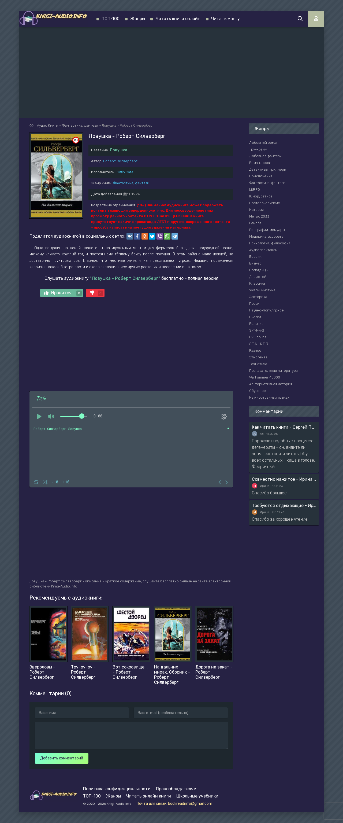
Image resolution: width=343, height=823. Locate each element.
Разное (255, 350)
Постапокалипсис (264, 203)
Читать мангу (225, 18)
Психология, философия (269, 243)
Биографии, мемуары (267, 230)
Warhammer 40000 (264, 377)
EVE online (258, 337)
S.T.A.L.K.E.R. (259, 344)
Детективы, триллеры (267, 169)
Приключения (261, 176)
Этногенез (258, 357)
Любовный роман (263, 143)
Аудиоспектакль (263, 250)
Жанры (137, 18)
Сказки (255, 317)
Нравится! (63, 293)
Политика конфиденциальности (117, 788)
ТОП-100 (111, 18)
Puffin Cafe (124, 172)
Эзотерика (258, 297)
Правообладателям (176, 788)
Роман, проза (260, 163)
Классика (257, 283)
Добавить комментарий (61, 758)
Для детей (257, 277)
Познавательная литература (273, 371)
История (256, 210)
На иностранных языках (269, 397)
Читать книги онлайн (178, 18)
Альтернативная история (270, 384)
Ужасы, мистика (262, 290)
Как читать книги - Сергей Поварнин (284, 427)
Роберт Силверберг (120, 161)
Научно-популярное (266, 310)
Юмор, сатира (261, 196)
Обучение (257, 391)
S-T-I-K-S (256, 330)
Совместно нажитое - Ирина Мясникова (284, 479)
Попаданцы (258, 270)
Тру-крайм (258, 149)
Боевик (255, 257)
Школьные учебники (197, 796)
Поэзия (255, 304)
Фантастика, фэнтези (131, 183)
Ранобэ (255, 223)
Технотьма (258, 364)
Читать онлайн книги (148, 796)
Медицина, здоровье (266, 236)
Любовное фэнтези (265, 156)
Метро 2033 (259, 216)
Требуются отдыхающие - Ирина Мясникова (284, 505)
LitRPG (254, 190)
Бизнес (255, 263)
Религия (256, 324)
